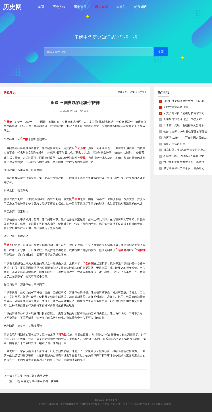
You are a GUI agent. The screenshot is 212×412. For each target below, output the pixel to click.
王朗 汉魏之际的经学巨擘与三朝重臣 (37, 381)
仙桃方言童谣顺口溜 (175, 107)
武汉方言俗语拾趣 (174, 143)
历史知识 (101, 7)
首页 (41, 7)
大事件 (121, 7)
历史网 (132, 92)
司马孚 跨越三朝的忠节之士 (31, 375)
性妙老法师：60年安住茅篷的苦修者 (185, 131)
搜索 (160, 51)
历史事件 (80, 7)
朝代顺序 (140, 7)
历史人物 (59, 7)
